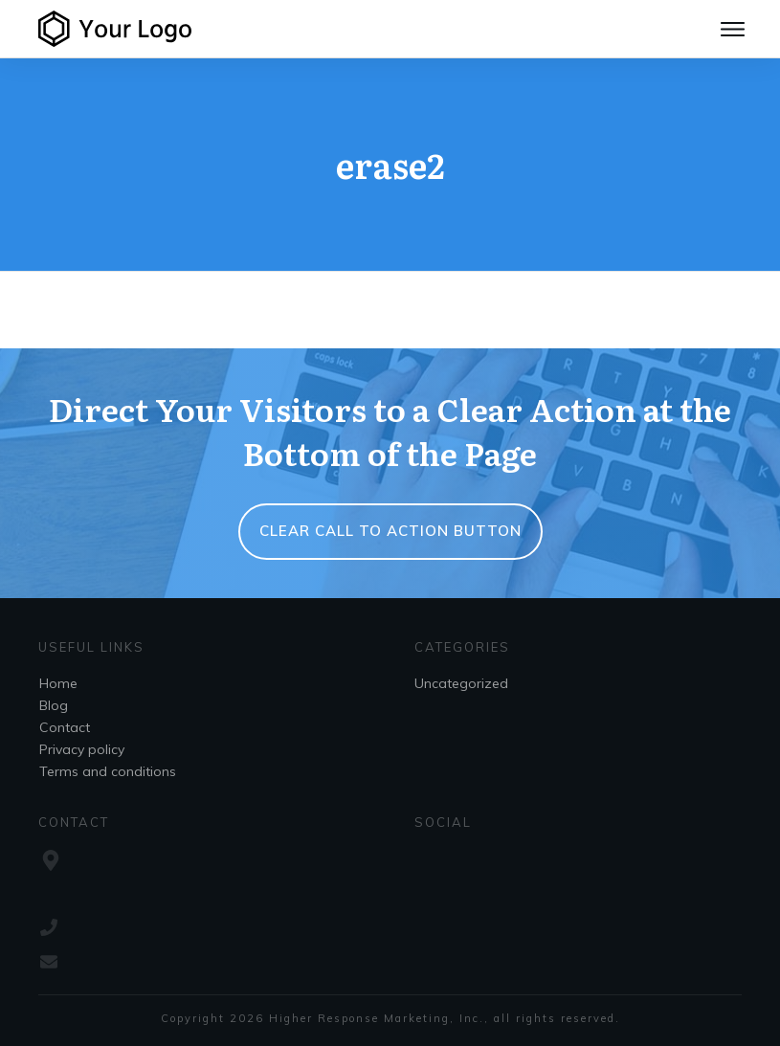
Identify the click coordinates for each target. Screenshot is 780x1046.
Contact (64, 727)
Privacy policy (81, 749)
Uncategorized (461, 683)
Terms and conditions (107, 771)
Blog (53, 705)
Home (58, 683)
